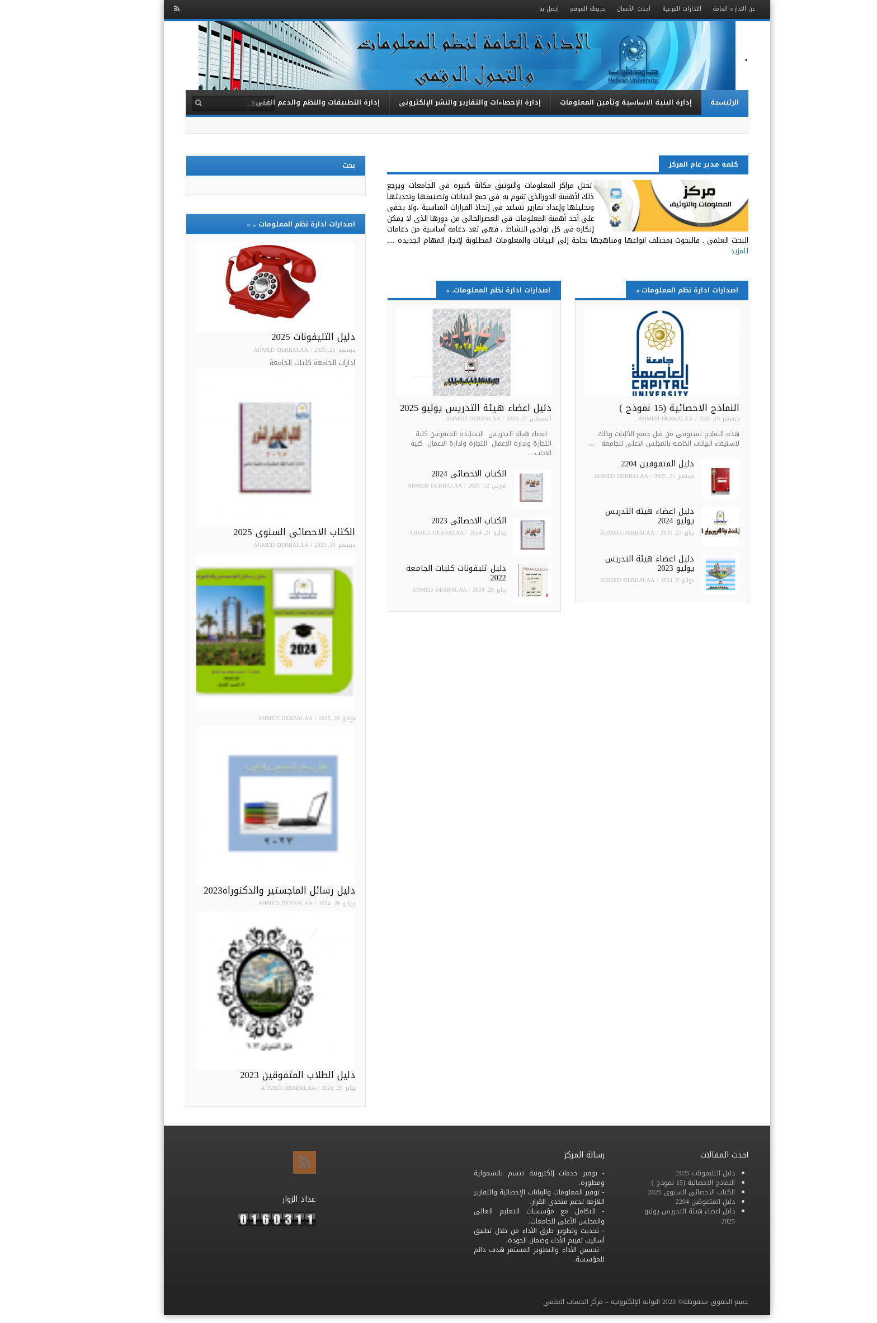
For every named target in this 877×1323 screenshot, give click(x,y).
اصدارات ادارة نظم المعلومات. (470, 290)
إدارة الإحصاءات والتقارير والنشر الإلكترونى (441, 102)
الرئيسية (696, 102)
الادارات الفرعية (653, 9)
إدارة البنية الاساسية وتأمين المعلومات (597, 102)
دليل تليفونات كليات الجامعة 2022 (428, 573)
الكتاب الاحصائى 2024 (440, 473)
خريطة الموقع (559, 9)
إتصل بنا (520, 9)
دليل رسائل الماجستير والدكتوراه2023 (250, 890)
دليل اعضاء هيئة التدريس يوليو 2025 (447, 408)
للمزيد (711, 251)
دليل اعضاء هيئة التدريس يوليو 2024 (621, 516)
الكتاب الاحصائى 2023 (440, 520)
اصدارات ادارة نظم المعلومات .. (272, 224)
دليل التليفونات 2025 (284, 337)
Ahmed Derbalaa (637, 418)
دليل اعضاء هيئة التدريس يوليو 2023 (621, 563)
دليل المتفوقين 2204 (628, 463)
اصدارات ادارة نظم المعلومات (658, 290)
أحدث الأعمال (605, 9)
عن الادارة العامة (705, 9)
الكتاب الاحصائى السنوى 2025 (265, 532)
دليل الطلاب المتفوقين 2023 (268, 1075)
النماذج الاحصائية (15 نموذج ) (651, 408)
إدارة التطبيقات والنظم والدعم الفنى (289, 102)
